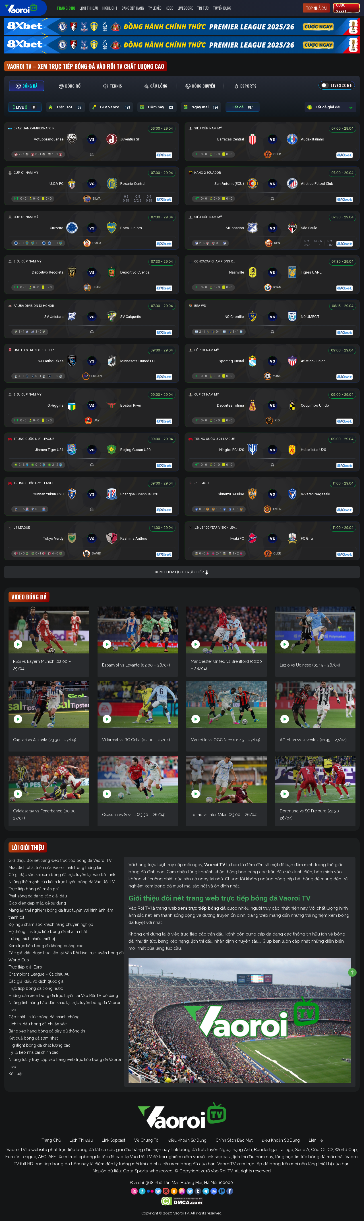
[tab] (26, 86)
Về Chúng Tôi (146, 1140)
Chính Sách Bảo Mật (234, 1140)
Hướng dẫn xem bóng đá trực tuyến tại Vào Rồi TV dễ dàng (63, 995)
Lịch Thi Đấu (89, 8)
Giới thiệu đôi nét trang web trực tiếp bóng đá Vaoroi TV (60, 860)
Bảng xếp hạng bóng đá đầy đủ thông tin (47, 1031)
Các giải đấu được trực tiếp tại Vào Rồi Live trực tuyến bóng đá (66, 953)
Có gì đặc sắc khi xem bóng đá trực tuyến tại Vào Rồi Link (62, 874)
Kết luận (16, 1073)
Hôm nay (157, 107)
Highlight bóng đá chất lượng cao (40, 1045)
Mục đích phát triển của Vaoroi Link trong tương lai (55, 867)
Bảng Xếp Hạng (133, 8)
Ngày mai (201, 107)
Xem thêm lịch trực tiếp (182, 572)
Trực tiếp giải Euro (25, 967)
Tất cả (242, 107)
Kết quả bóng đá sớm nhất (33, 1038)
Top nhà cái (316, 8)
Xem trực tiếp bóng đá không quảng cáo (46, 945)
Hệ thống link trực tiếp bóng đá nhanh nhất (48, 931)
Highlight (109, 8)
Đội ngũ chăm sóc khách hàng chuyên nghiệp (51, 924)
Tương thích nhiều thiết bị (32, 938)
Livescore (185, 8)
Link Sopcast (113, 1140)
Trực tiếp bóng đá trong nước (36, 988)
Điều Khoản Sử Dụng (187, 1140)
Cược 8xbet (341, 8)
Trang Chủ (66, 8)
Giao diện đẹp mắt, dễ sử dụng (37, 903)
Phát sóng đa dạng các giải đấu (38, 896)
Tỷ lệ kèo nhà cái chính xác (33, 1052)
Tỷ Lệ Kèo (155, 8)
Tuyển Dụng (222, 8)
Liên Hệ (316, 1140)
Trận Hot (65, 107)
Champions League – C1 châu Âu (39, 974)
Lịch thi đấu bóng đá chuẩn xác (38, 1024)
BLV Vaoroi (111, 107)
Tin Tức (203, 8)
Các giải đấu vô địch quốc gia (36, 981)
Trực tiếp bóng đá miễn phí (34, 889)
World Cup (19, 960)
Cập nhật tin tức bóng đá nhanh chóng (44, 1017)
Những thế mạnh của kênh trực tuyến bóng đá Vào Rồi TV (62, 881)
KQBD (169, 8)
